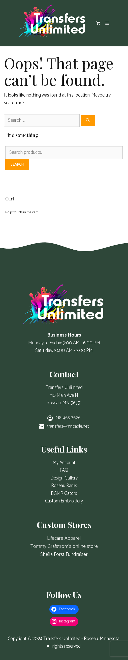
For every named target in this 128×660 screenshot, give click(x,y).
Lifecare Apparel (64, 538)
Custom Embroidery (64, 501)
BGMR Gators (64, 493)
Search (17, 164)
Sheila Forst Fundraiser (64, 554)
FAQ (64, 470)
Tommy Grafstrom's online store (64, 546)
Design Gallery (64, 478)
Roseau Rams (64, 486)
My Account (64, 463)
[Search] (88, 121)
